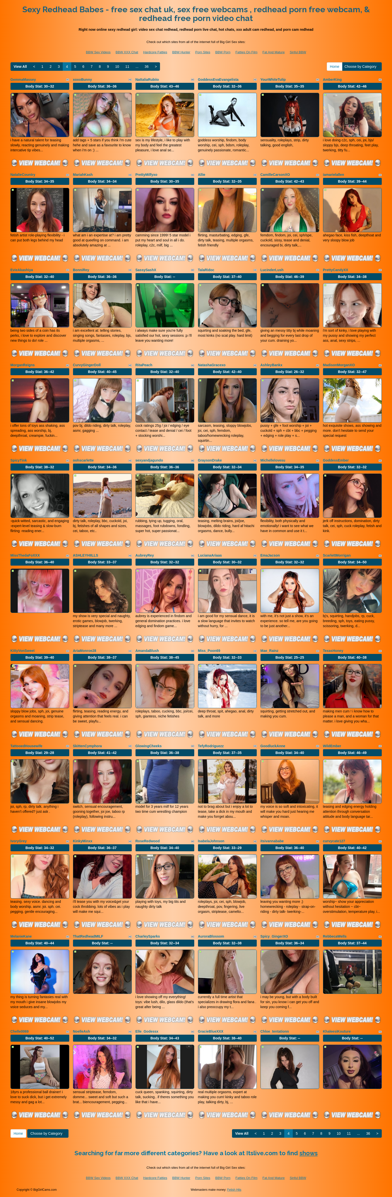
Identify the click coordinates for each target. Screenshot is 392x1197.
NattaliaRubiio (147, 80)
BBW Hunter (181, 52)
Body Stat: (40, 86)
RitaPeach (144, 365)
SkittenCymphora (87, 746)
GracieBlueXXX (211, 1031)
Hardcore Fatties (155, 52)
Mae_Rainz (269, 651)
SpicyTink (18, 460)
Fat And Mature (273, 52)
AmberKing (332, 80)
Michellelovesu (273, 460)
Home (334, 67)
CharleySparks (148, 936)
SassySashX (146, 270)
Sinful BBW (298, 52)
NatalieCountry (23, 175)
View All (20, 67)
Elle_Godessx (147, 1031)
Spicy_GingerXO (274, 936)
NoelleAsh (81, 1031)
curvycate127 (334, 841)
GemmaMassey (23, 80)
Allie (202, 175)
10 (117, 67)
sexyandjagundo (149, 460)
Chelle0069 (19, 1031)
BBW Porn (222, 52)
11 (127, 67)
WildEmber (332, 746)
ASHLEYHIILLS (85, 555)
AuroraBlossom (211, 936)
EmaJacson (270, 555)
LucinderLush (272, 270)
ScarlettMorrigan (337, 555)
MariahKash (83, 175)
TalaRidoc (206, 270)
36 (147, 67)
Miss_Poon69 (209, 651)
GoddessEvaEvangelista (218, 80)
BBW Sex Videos (98, 52)
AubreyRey (145, 555)
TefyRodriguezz (211, 746)
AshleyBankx (271, 365)
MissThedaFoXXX (25, 555)
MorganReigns (22, 365)
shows (309, 1153)
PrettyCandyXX (335, 270)
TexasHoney (333, 651)
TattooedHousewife (26, 746)
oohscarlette (83, 460)
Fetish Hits (234, 1189)
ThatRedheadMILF (88, 936)
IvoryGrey (18, 841)
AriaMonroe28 (84, 651)
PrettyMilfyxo (147, 175)
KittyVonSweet (22, 651)
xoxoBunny (82, 80)
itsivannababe (272, 841)
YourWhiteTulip (273, 80)
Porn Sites (202, 52)
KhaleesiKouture (337, 1031)
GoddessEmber (336, 460)
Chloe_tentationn (274, 1031)
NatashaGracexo (212, 365)
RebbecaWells (335, 936)
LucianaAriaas (210, 555)
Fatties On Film (247, 52)
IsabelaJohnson (211, 841)
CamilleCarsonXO (275, 175)
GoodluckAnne (273, 746)
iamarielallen (333, 175)
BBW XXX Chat (127, 52)
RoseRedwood (148, 841)
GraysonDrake (210, 460)
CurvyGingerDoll (87, 365)
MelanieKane (21, 936)
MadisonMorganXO (339, 365)
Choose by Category (362, 67)
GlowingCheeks (149, 746)
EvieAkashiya (21, 270)
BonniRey (81, 270)
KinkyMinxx (82, 841)
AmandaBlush (147, 651)
